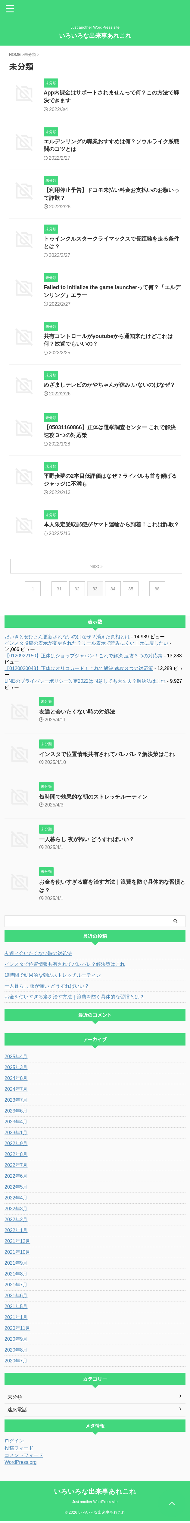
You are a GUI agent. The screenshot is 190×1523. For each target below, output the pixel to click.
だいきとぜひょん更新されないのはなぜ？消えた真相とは (67, 638)
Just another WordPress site (95, 1504)
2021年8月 (16, 1275)
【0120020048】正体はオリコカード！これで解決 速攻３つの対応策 (79, 670)
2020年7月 (16, 1362)
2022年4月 (16, 1199)
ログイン (14, 1442)
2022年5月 (16, 1188)
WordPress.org (20, 1464)
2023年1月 (16, 1134)
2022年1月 (16, 1232)
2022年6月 (16, 1177)
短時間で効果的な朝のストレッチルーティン (93, 799)
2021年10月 (17, 1253)
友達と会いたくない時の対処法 (77, 713)
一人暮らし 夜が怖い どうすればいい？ (86, 841)
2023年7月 (16, 1101)
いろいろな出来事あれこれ (95, 35)
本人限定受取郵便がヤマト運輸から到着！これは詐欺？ (111, 527)
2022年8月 (16, 1156)
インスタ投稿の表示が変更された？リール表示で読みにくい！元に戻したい (86, 644)
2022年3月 (16, 1210)
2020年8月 (16, 1351)
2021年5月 (16, 1308)
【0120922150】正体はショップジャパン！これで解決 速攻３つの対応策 (84, 657)
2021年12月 (17, 1243)
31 (58, 590)
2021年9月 (16, 1264)
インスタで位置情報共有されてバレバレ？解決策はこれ (107, 756)
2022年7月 (16, 1167)
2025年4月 (16, 1058)
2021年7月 (16, 1286)
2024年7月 (16, 1091)
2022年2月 (16, 1221)
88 (157, 590)
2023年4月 (16, 1123)
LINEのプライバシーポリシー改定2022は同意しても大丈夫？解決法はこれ (85, 682)
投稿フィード (19, 1449)
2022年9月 (16, 1145)
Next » (96, 567)
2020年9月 (16, 1340)
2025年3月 (16, 1069)
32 (76, 590)
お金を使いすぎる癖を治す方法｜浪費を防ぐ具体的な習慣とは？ (74, 998)
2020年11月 (17, 1330)
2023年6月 (16, 1112)
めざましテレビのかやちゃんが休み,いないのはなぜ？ (109, 386)
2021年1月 (16, 1319)
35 (131, 590)
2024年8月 (16, 1080)
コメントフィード (24, 1457)
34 (113, 590)
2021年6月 (16, 1297)
